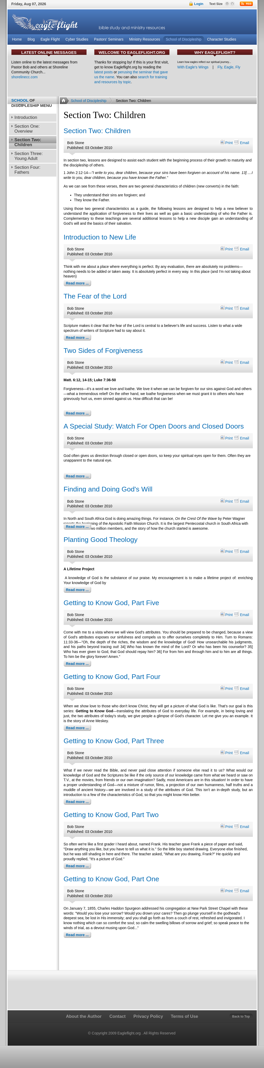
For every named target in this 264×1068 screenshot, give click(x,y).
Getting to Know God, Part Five (111, 603)
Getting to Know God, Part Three (114, 741)
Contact (117, 1016)
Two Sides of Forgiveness (103, 350)
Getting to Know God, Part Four (112, 677)
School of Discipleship (89, 101)
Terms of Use (184, 1016)
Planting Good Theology (101, 539)
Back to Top (241, 1016)
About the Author (84, 1016)
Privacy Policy (148, 1016)
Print (227, 142)
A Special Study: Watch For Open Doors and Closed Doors (154, 426)
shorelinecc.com (24, 77)
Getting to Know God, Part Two (111, 815)
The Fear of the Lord (95, 296)
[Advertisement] (158, 955)
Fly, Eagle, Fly (228, 67)
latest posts (103, 72)
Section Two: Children (97, 131)
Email (241, 142)
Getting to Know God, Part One (111, 879)
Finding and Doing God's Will (108, 489)
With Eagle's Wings (192, 67)
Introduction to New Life (100, 237)
